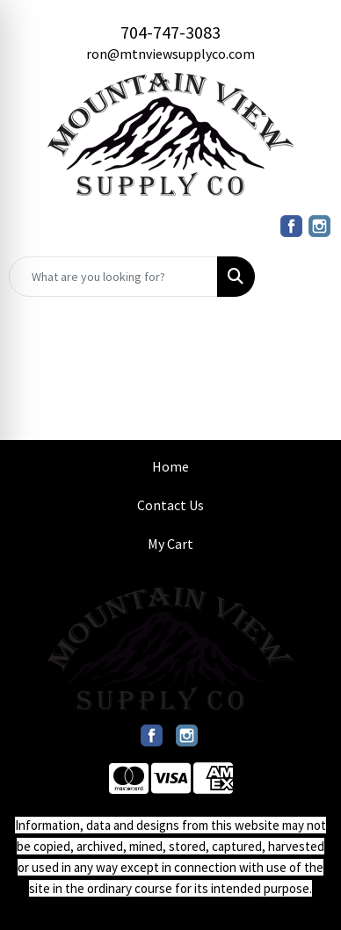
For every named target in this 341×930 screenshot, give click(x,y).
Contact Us (170, 505)
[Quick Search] (113, 276)
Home (170, 466)
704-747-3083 (170, 32)
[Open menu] (305, 276)
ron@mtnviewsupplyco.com (170, 53)
